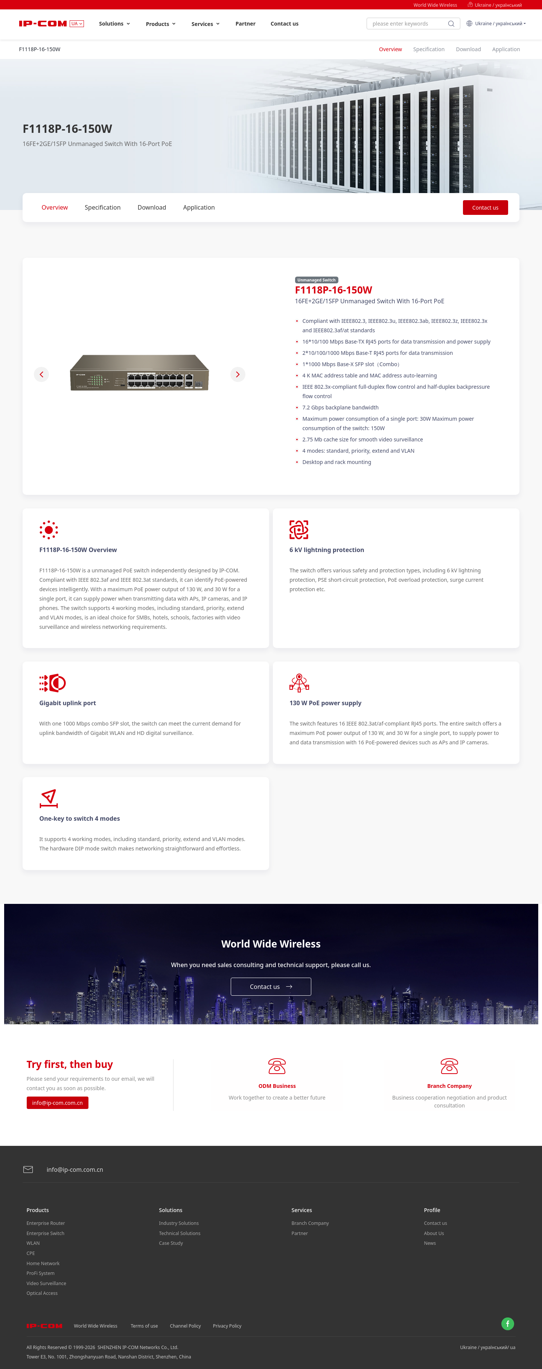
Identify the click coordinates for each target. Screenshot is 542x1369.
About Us (434, 1233)
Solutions (115, 24)
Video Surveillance (46, 1280)
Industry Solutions (178, 1223)
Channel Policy (185, 1321)
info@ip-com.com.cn (57, 1103)
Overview (55, 207)
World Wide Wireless (435, 5)
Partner (246, 23)
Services (206, 23)
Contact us (284, 23)
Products (161, 23)
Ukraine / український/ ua (488, 1343)
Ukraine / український (494, 5)
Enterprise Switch (45, 1233)
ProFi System (40, 1270)
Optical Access (42, 1289)
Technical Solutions (179, 1233)
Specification (102, 207)
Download (152, 207)
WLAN (33, 1242)
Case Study (171, 1242)
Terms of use (144, 1321)
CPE (31, 1252)
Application (199, 207)
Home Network (43, 1261)
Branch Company (310, 1223)
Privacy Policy (227, 1321)
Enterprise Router (45, 1223)
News (430, 1242)
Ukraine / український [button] (494, 23)
